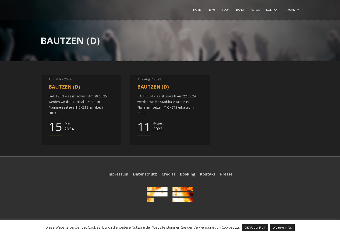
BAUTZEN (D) (64, 86)
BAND (240, 10)
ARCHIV (290, 10)
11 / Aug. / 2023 (149, 79)
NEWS (211, 10)
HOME (197, 10)
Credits (168, 174)
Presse (226, 174)
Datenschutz (145, 174)
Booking (187, 174)
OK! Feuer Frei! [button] (255, 227)
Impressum (117, 174)
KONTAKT (272, 10)
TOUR (226, 10)
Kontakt (208, 174)
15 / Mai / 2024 (60, 79)
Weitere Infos (282, 227)
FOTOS (255, 10)
